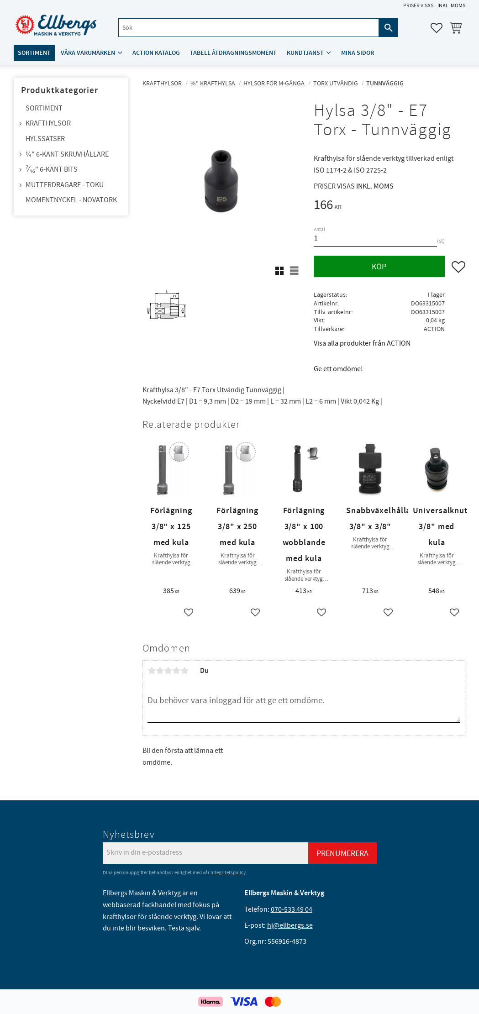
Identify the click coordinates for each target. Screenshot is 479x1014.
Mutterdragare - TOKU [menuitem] (65, 184)
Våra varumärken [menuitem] (88, 53)
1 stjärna (151, 671)
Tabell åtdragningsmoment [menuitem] (233, 53)
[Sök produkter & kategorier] (248, 28)
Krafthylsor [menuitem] (48, 123)
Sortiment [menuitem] (34, 53)
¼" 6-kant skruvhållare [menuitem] (67, 154)
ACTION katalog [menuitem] (156, 53)
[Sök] (388, 28)
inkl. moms (451, 5)
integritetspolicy (228, 872)
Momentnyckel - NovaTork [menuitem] (71, 200)
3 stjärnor (168, 671)
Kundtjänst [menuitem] (305, 53)
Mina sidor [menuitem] (357, 53)
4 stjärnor (176, 671)
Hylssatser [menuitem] (45, 138)
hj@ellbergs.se (290, 925)
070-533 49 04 (291, 909)
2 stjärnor (160, 671)
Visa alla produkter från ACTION (362, 343)
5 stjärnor (184, 671)
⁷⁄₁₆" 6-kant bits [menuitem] (52, 169)
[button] (436, 27)
